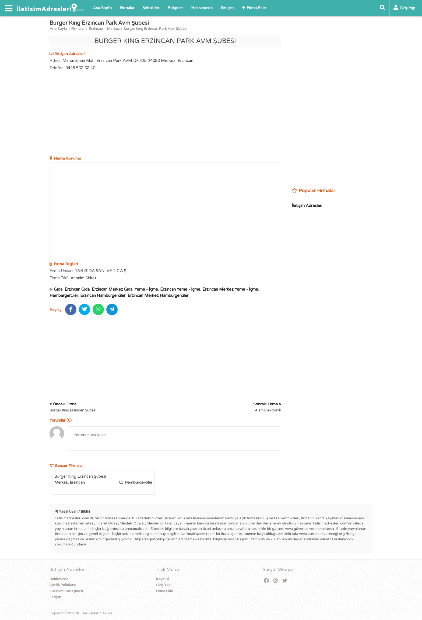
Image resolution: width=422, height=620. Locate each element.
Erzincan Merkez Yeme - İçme (230, 289)
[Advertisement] (165, 114)
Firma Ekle (254, 7)
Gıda (58, 289)
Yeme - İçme (146, 289)
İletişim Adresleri (307, 205)
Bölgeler (175, 7)
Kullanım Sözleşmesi (66, 591)
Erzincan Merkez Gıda (112, 289)
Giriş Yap (163, 585)
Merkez (113, 29)
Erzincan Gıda (77, 289)
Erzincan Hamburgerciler (102, 295)
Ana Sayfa (102, 7)
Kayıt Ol (162, 579)
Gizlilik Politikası (63, 585)
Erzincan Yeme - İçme (180, 289)
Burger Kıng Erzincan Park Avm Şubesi (155, 29)
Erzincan (96, 29)
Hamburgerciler (64, 295)
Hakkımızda (202, 7)
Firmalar (127, 7)
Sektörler (150, 7)
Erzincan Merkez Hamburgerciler (158, 295)
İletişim (227, 7)
